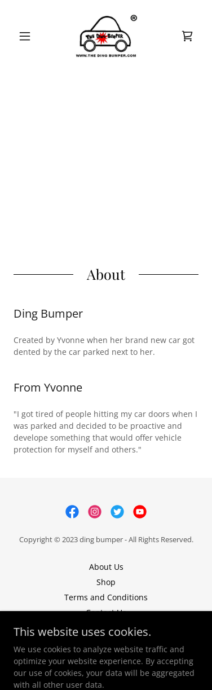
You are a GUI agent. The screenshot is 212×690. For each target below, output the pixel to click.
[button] (27, 36)
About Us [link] (106, 566)
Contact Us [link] (106, 612)
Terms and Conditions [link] (106, 597)
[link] (106, 36)
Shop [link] (106, 582)
